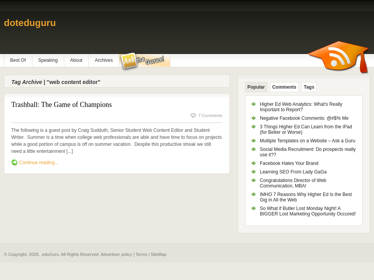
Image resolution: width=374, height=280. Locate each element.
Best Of (18, 60)
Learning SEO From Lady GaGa (293, 172)
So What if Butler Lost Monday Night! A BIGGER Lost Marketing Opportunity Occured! (308, 211)
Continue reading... (38, 162)
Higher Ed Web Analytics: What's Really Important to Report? (301, 107)
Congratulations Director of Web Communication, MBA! (293, 183)
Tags (309, 87)
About (76, 60)
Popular (256, 87)
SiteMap (158, 254)
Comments (284, 87)
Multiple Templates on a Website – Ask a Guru (307, 141)
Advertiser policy (116, 254)
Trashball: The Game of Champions (61, 104)
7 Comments (210, 115)
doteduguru (30, 23)
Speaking (48, 60)
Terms (141, 254)
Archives (104, 60)
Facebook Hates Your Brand (289, 163)
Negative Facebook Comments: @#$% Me (304, 118)
